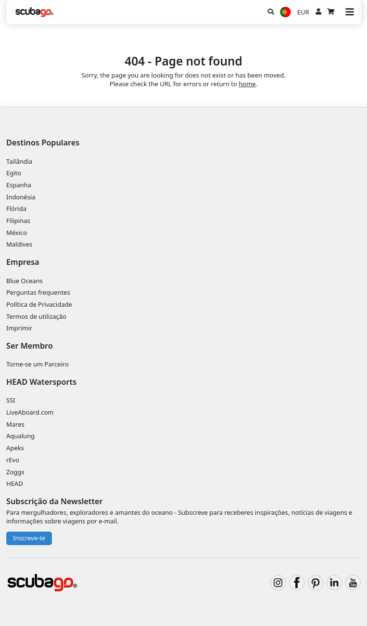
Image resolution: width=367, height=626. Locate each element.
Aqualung (20, 435)
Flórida (16, 208)
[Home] (34, 12)
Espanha (18, 185)
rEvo (12, 460)
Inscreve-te (29, 538)
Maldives (19, 244)
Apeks (15, 447)
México (16, 232)
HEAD (14, 483)
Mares (15, 424)
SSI (10, 400)
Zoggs (15, 472)
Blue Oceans (24, 280)
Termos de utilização (36, 316)
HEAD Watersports (41, 382)
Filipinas (18, 220)
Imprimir (19, 328)
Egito (13, 173)
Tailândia (19, 161)
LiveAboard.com (29, 412)
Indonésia (21, 197)
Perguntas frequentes (38, 292)
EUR (303, 12)
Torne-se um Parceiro (37, 364)
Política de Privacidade (39, 304)
